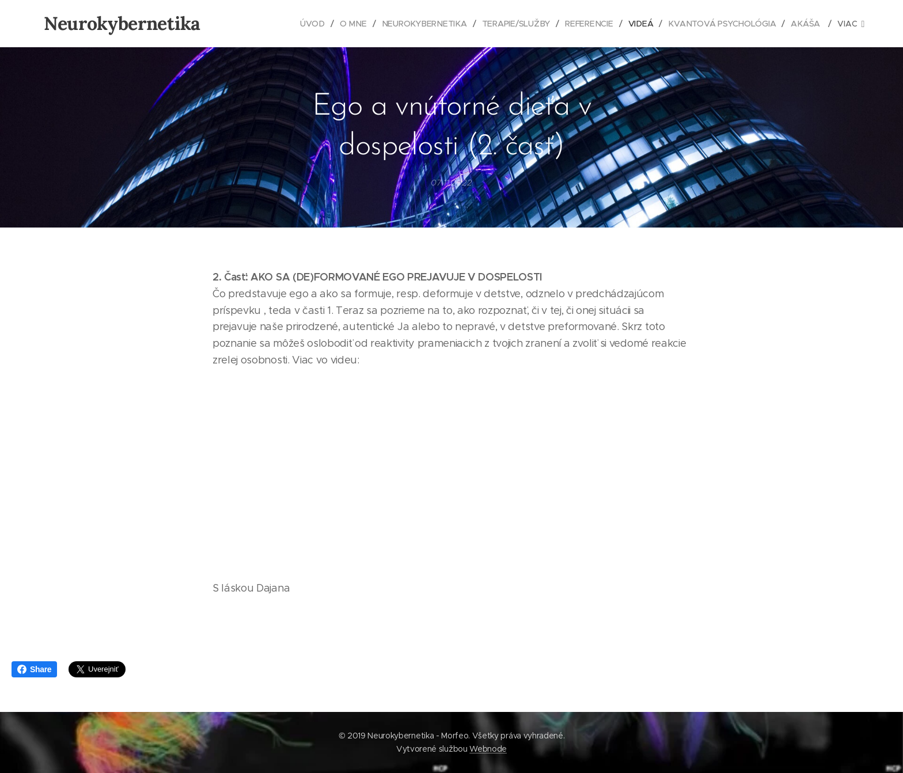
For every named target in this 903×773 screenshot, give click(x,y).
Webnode (488, 749)
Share (34, 669)
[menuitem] (319, 23)
